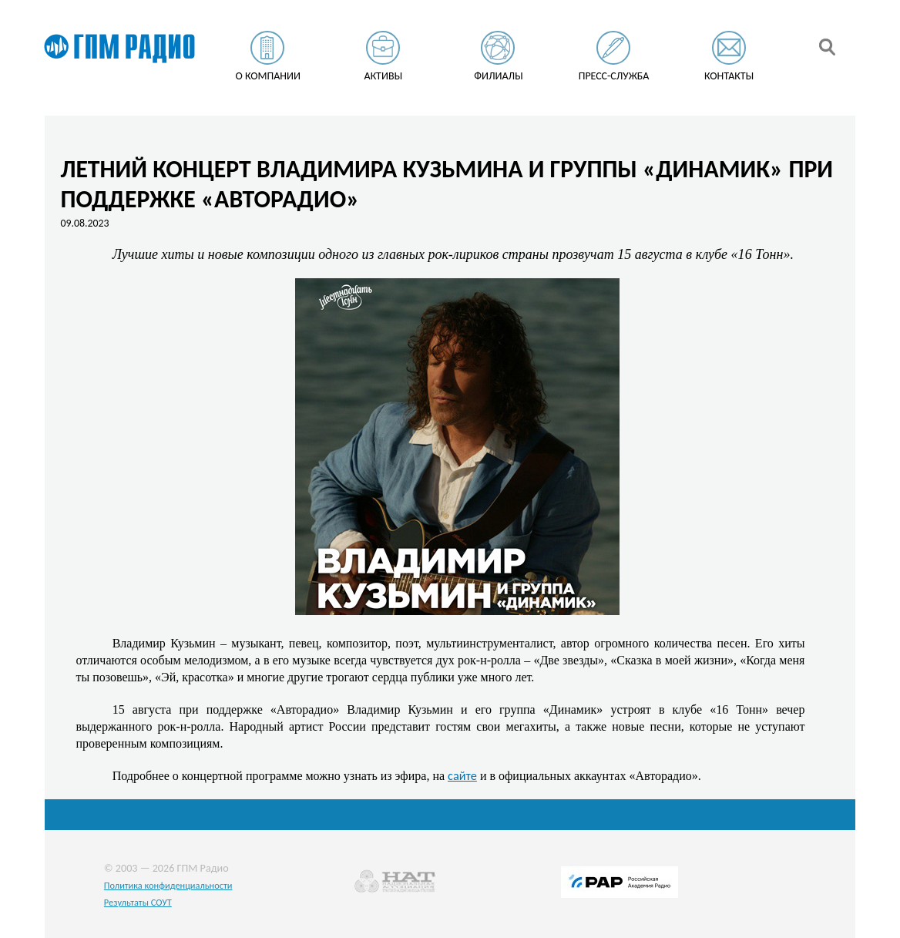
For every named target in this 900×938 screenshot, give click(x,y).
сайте (462, 775)
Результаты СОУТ (138, 902)
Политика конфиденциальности (168, 885)
